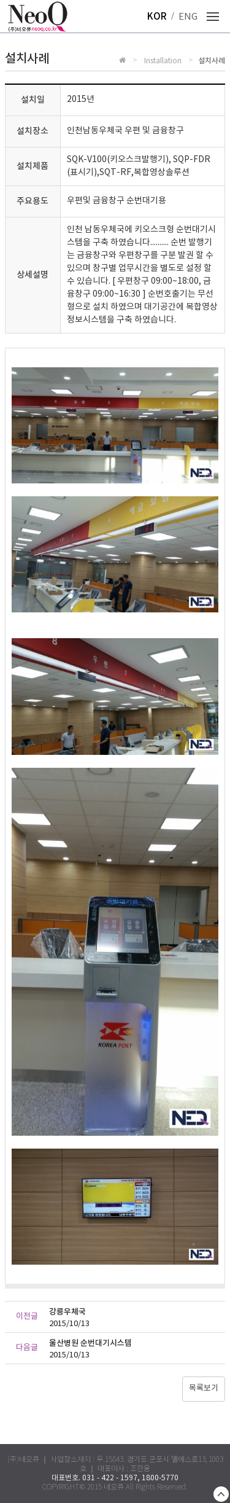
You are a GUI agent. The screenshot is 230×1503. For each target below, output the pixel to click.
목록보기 (203, 1388)
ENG (187, 17)
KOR (157, 17)
